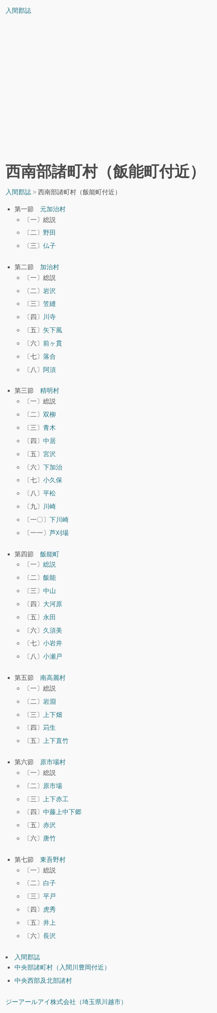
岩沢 (49, 290)
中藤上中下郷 (62, 811)
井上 (49, 922)
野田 (49, 232)
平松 (49, 493)
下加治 (52, 467)
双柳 (49, 414)
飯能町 (49, 554)
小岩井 (52, 643)
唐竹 (49, 838)
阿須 (49, 369)
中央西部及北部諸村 (43, 980)
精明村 (49, 390)
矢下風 (52, 330)
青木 (49, 427)
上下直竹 (56, 740)
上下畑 (52, 714)
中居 (49, 440)
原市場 (52, 785)
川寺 (49, 316)
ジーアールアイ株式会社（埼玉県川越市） (66, 1001)
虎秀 (49, 909)
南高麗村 (53, 677)
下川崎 (59, 519)
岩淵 (49, 701)
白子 (49, 882)
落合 (49, 356)
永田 (49, 617)
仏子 (49, 245)
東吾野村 (53, 859)
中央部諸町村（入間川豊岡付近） (62, 967)
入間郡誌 (18, 10)
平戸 (49, 896)
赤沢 (49, 825)
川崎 (49, 506)
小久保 (52, 479)
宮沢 (49, 454)
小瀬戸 (52, 656)
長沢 (49, 935)
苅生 (49, 727)
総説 (49, 564)
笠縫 (49, 303)
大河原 (52, 603)
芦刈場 (59, 532)
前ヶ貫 (52, 343)
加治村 (49, 267)
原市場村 (53, 762)
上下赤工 (56, 799)
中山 (49, 590)
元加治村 (53, 209)
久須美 (52, 630)
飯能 (49, 577)
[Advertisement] (108, 91)
